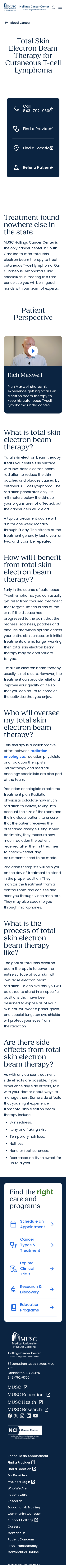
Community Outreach (25, 1513)
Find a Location (22, 1469)
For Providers (18, 1475)
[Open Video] (33, 351)
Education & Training (24, 1507)
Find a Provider (21, 1462)
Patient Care (17, 1495)
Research (15, 1501)
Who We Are (17, 1488)
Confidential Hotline (23, 1552)
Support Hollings (23, 1520)
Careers (14, 1526)
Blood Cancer (20, 23)
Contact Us (16, 1533)
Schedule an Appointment (28, 1456)
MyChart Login (21, 1482)
